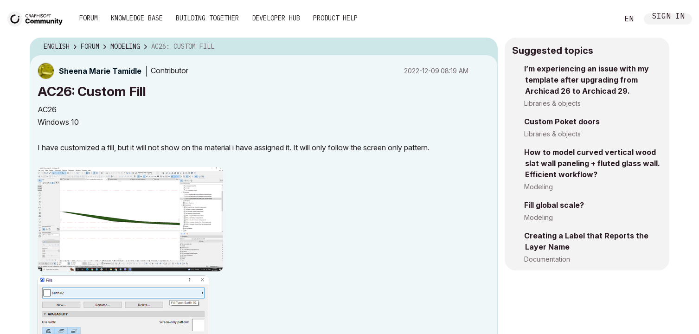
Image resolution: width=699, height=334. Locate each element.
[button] (130, 219)
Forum (88, 18)
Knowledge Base (137, 18)
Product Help (335, 18)
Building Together (207, 18)
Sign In (668, 16)
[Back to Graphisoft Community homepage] (38, 18)
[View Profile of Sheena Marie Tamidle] (100, 71)
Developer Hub (276, 18)
